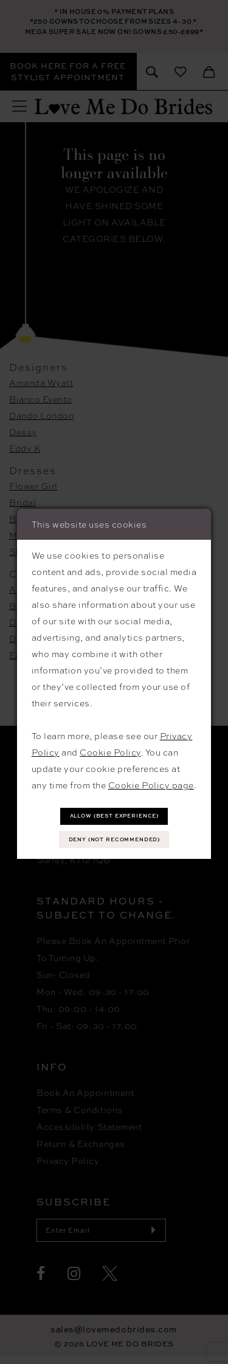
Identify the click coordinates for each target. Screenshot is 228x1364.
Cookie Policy (110, 749)
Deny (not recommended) (114, 840)
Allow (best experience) (114, 814)
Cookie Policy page (151, 782)
